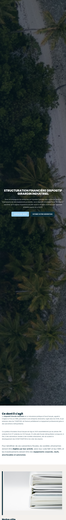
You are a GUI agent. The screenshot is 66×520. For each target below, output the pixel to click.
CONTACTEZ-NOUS (20, 214)
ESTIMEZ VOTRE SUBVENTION (42, 214)
